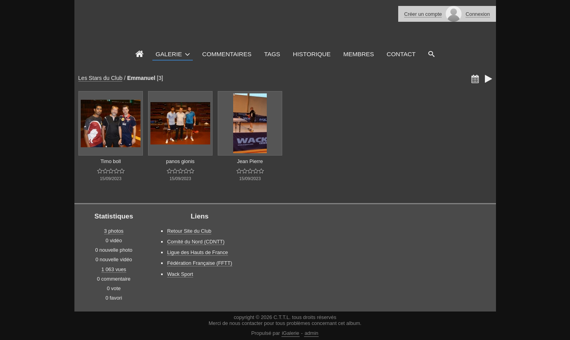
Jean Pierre (250, 161)
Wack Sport (180, 274)
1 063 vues (113, 269)
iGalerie (290, 333)
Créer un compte (423, 14)
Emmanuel (141, 78)
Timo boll (111, 161)
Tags (272, 54)
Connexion (478, 14)
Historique (312, 54)
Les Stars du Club (100, 78)
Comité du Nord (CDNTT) (195, 242)
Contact (401, 54)
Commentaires (226, 54)
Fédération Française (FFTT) (199, 263)
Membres (358, 54)
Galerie (169, 54)
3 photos (114, 231)
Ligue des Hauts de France (197, 252)
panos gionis (180, 161)
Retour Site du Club (189, 231)
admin (311, 333)
